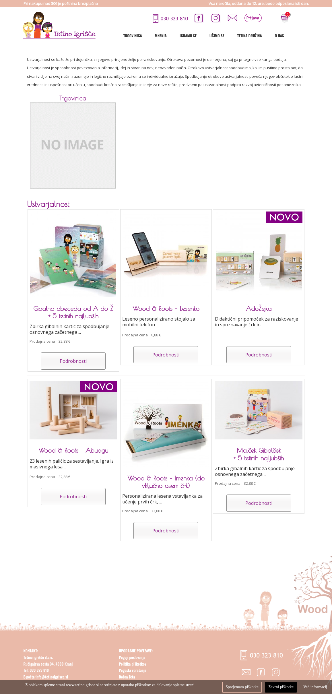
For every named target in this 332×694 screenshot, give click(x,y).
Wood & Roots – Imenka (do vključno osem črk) (166, 481)
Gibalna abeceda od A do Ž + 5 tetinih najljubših (73, 312)
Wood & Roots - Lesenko (166, 308)
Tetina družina (268, 35)
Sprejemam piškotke (242, 687)
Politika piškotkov (132, 671)
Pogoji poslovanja (132, 664)
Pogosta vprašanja (132, 677)
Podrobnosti (73, 361)
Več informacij (315, 687)
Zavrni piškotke (281, 687)
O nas (298, 35)
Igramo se (207, 35)
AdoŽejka (258, 308)
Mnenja (180, 35)
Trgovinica (152, 35)
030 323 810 (39, 677)
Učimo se (236, 35)
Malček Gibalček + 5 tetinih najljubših (259, 454)
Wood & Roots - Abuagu (73, 450)
